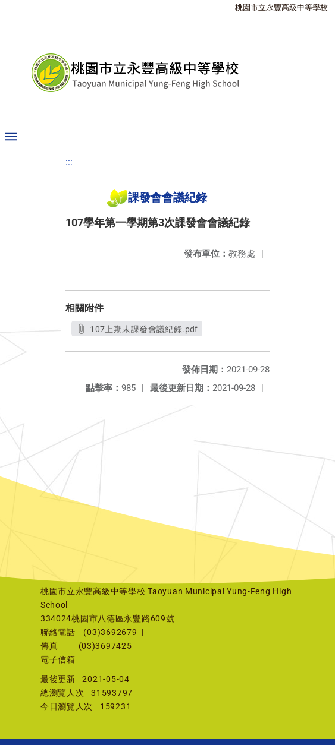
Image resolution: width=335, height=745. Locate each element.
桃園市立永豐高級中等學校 (281, 7)
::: (69, 162)
